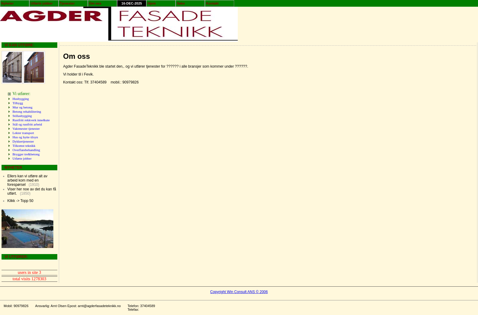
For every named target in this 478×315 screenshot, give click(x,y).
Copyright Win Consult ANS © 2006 (239, 292)
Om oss (95, 3)
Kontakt (212, 3)
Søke (181, 3)
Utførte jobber (41, 3)
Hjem (152, 3)
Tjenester (67, 3)
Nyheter (7, 3)
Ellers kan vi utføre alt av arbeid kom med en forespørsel (27, 180)
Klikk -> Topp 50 (20, 201)
